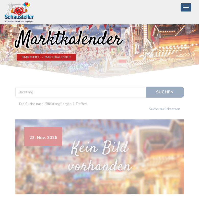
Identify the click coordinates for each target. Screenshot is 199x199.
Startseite (31, 57)
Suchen (165, 90)
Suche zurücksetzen (164, 107)
